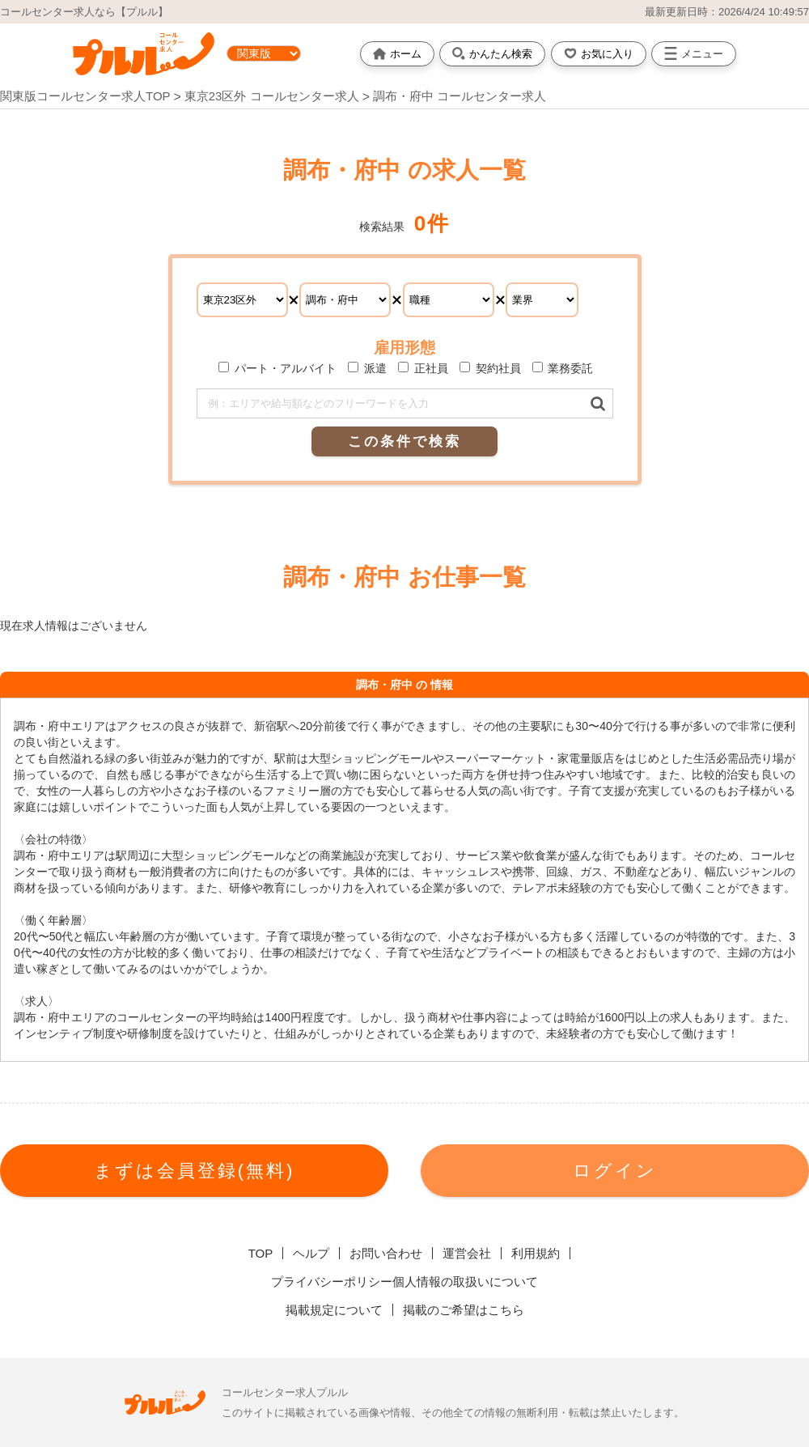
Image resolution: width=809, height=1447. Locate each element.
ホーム (397, 54)
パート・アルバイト (277, 368)
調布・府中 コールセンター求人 (459, 96)
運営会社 (467, 1253)
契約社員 (490, 368)
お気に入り (598, 53)
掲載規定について (334, 1310)
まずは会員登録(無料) (194, 1171)
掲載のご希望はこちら (463, 1310)
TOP (260, 1253)
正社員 (423, 368)
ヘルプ (311, 1253)
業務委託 (563, 368)
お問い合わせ (385, 1253)
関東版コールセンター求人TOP (85, 96)
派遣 (367, 368)
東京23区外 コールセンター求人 (273, 96)
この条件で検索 (404, 441)
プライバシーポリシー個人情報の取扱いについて (404, 1281)
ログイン (615, 1171)
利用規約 (535, 1253)
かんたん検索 (492, 53)
